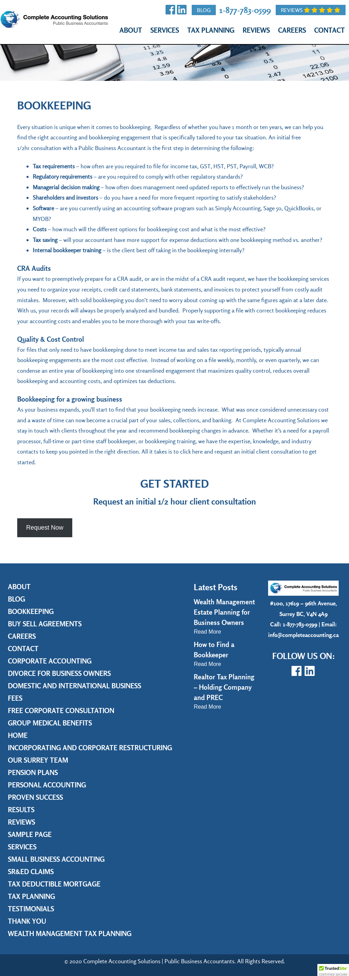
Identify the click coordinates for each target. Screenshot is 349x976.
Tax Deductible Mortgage (54, 884)
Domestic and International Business (74, 685)
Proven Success (35, 797)
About (130, 30)
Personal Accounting (47, 785)
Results (21, 809)
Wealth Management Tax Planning (69, 933)
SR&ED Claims (31, 871)
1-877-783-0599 (245, 9)
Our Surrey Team (38, 760)
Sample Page (30, 834)
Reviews (310, 10)
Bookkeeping (31, 611)
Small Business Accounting (56, 859)
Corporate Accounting (50, 661)
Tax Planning (210, 30)
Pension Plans (33, 772)
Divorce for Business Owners (59, 673)
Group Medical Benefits (50, 723)
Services (164, 30)
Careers (292, 30)
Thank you (27, 921)
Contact (329, 30)
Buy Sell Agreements (45, 623)
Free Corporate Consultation (61, 710)
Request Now (44, 527)
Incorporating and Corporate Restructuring (90, 747)
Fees (15, 698)
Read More (207, 632)
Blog (204, 10)
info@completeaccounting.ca (303, 634)
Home (18, 735)
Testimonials (31, 908)
